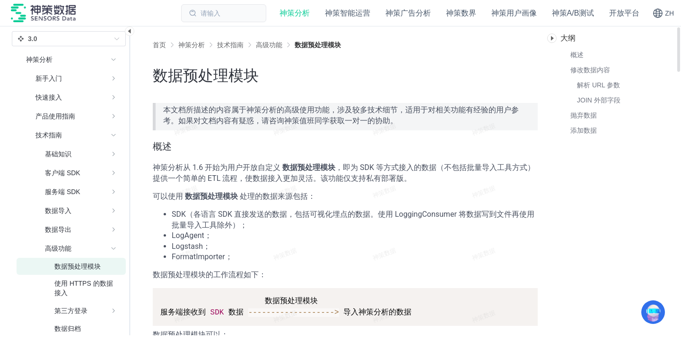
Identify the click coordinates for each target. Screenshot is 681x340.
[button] (663, 13)
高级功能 (269, 45)
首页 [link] (159, 45)
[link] (191, 45)
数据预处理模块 (318, 45)
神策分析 (191, 45)
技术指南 (230, 45)
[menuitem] (71, 78)
